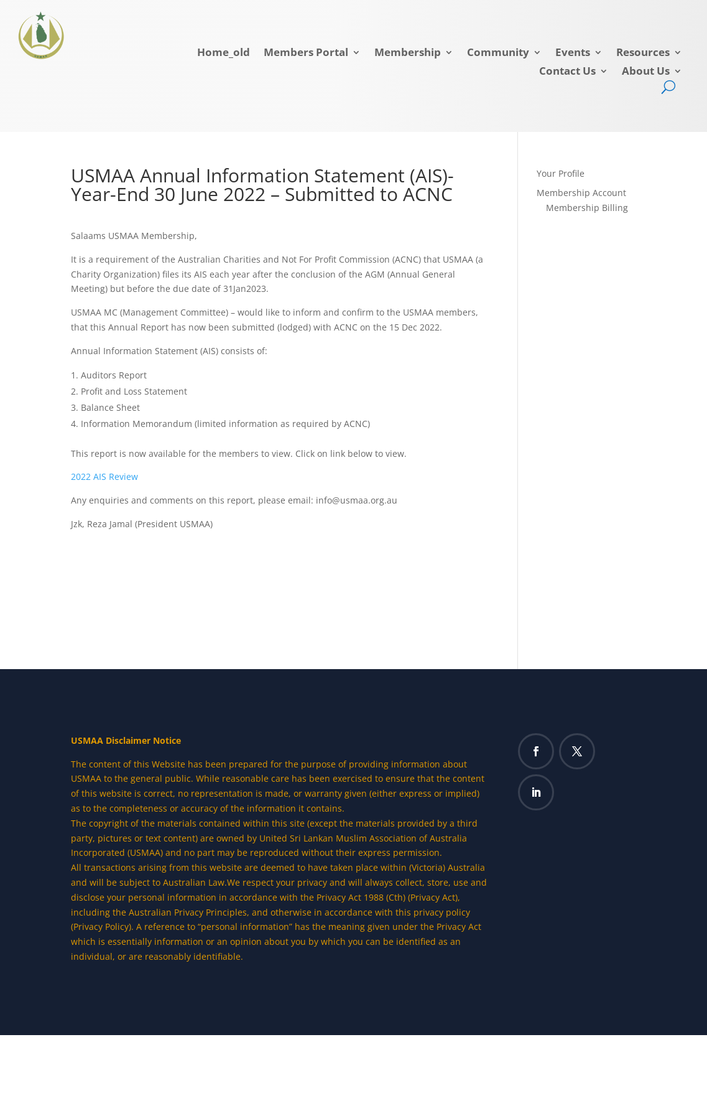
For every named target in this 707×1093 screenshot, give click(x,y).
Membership (407, 53)
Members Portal (306, 53)
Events (572, 53)
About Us (646, 72)
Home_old (223, 53)
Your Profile (561, 173)
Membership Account (581, 193)
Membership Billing (587, 207)
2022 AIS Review (104, 476)
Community (498, 53)
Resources (643, 53)
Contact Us (567, 72)
